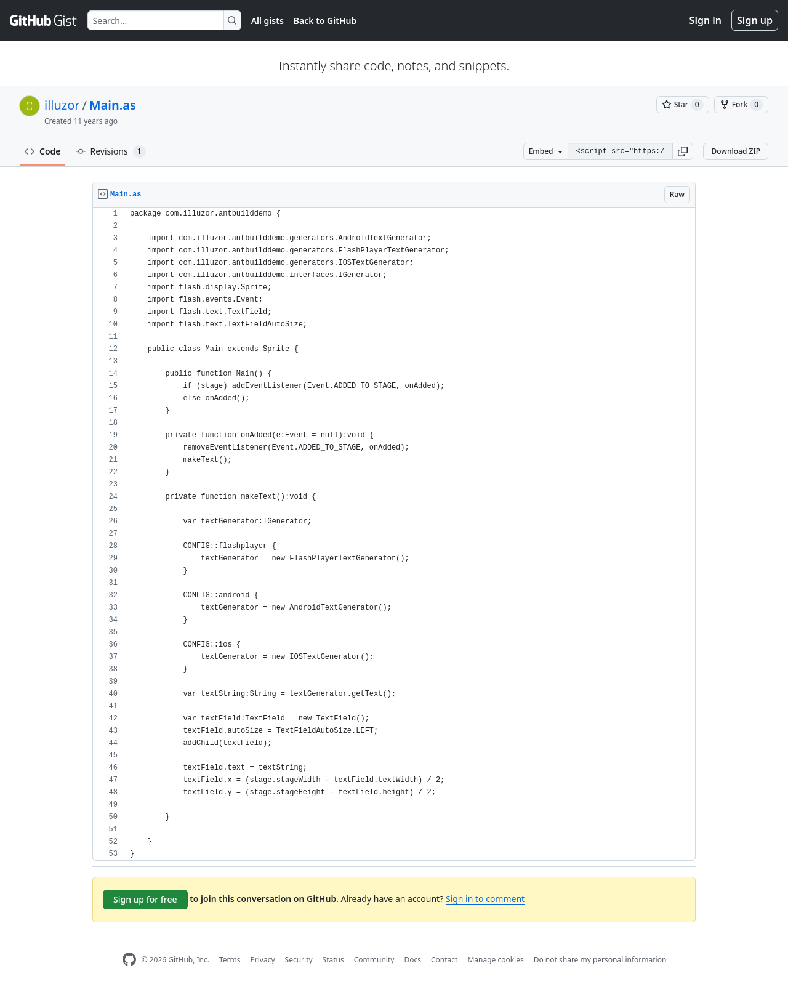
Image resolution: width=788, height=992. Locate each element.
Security (299, 959)
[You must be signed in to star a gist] (682, 104)
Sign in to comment (485, 899)
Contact (444, 959)
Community (374, 959)
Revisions (111, 151)
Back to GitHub (325, 20)
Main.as (112, 105)
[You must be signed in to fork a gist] (741, 104)
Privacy (263, 959)
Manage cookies (495, 959)
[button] (682, 151)
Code (43, 151)
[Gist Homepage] (44, 20)
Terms (230, 959)
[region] (394, 534)
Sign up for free (145, 899)
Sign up (755, 20)
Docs (412, 959)
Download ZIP (735, 151)
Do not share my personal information (600, 959)
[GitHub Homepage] (129, 959)
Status (333, 959)
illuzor (62, 105)
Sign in (706, 20)
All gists (267, 20)
